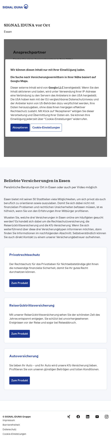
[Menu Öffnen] (104, 5)
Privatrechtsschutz (24, 255)
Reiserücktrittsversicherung (31, 305)
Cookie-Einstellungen (14, 434)
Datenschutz (9, 429)
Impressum (9, 420)
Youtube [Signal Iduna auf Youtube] (97, 416)
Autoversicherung (23, 356)
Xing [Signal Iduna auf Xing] (69, 416)
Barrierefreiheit (11, 425)
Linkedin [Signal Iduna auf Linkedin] (87, 416)
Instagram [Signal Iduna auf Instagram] (106, 416)
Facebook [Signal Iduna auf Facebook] (78, 416)
